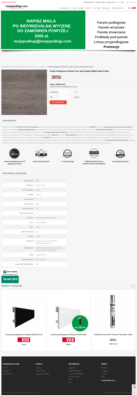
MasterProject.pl (128, 392)
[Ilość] (64, 97)
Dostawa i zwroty (111, 2)
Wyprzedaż (106, 8)
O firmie (73, 8)
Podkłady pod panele (111, 37)
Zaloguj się (132, 2)
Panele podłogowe (111, 22)
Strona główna (5, 67)
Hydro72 (42, 67)
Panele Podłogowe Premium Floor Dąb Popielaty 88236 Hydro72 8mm (70, 67)
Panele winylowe (111, 27)
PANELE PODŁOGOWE (19, 67)
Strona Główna (64, 8)
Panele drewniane (111, 32)
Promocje (97, 8)
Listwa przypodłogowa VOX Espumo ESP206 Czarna (23, 334)
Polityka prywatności (89, 2)
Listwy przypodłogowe (111, 42)
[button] (131, 285)
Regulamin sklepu (100, 2)
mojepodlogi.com (8, 392)
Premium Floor (33, 67)
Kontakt (81, 8)
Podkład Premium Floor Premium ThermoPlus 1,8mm (113, 334)
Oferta (88, 8)
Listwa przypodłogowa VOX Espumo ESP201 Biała (68, 334)
